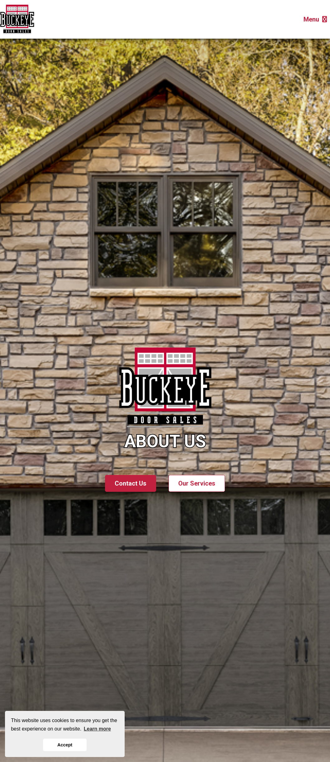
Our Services (196, 483)
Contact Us (130, 483)
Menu (315, 19)
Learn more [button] (97, 728)
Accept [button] (64, 744)
